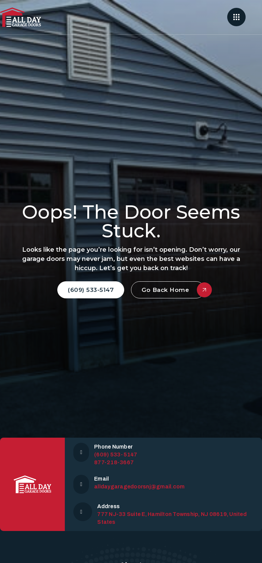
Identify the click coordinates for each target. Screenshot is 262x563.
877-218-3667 (114, 462)
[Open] (236, 17)
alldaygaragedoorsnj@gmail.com (139, 486)
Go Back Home (173, 289)
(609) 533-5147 (91, 289)
